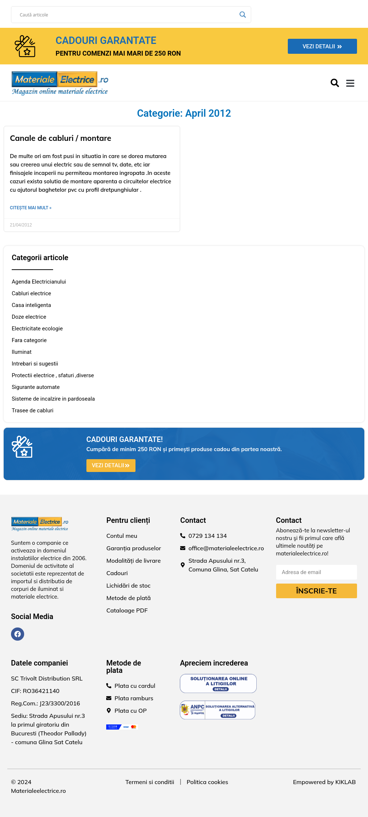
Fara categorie (29, 340)
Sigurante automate (36, 387)
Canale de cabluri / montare (60, 138)
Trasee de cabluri (32, 410)
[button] (350, 83)
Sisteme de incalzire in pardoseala (53, 399)
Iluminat (21, 352)
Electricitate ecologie (37, 328)
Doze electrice (29, 317)
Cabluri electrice (31, 293)
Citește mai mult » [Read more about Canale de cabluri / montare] (31, 207)
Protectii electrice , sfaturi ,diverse (53, 375)
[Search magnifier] (243, 15)
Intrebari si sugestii (35, 363)
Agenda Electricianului (39, 281)
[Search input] (128, 15)
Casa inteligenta (31, 305)
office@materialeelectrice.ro (226, 548)
